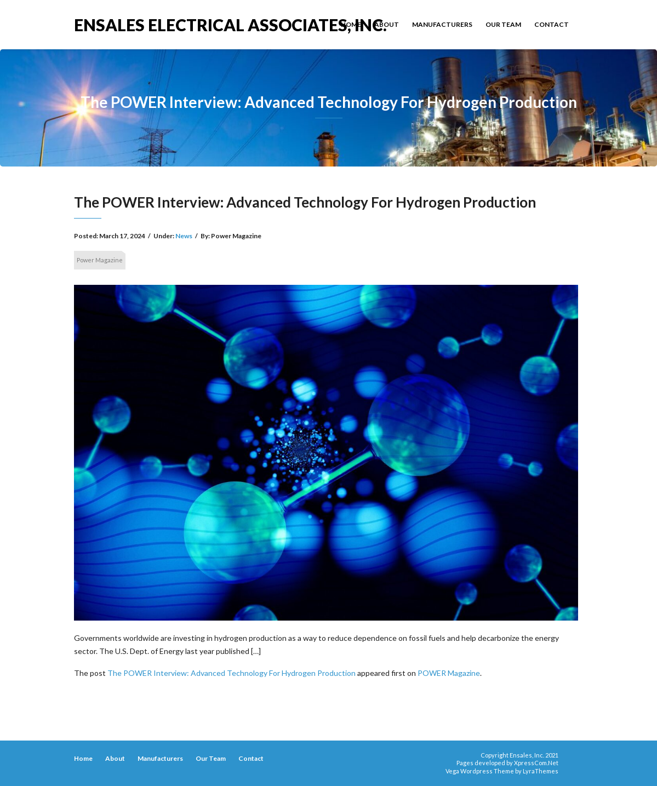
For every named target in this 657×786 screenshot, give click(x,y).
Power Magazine (100, 259)
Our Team (503, 24)
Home (351, 24)
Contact (551, 24)
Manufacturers (442, 24)
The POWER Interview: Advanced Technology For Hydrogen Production (231, 673)
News (183, 236)
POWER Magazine (449, 673)
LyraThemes (540, 770)
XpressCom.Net (536, 762)
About (386, 24)
